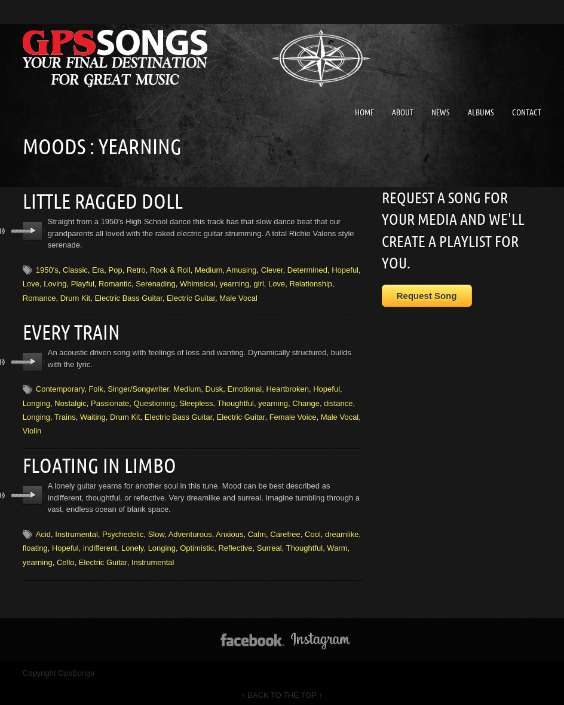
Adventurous (190, 529)
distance (338, 399)
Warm (337, 543)
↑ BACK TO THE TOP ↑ (282, 689)
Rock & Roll (170, 268)
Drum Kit (75, 296)
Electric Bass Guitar (128, 296)
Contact (526, 112)
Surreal (269, 543)
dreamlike (341, 529)
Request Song (427, 296)
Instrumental (76, 529)
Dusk (214, 386)
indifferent (100, 543)
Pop (115, 268)
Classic (75, 268)
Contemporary (60, 386)
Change (306, 399)
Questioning (154, 399)
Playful (82, 281)
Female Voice (293, 414)
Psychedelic (122, 529)
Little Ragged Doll (101, 200)
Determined (307, 268)
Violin (32, 427)
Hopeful (345, 268)
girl (258, 281)
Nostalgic (70, 399)
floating (35, 543)
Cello (66, 557)
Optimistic (197, 543)
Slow (156, 529)
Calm (257, 529)
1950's (47, 268)
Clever (272, 268)
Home (364, 112)
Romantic (115, 281)
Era (98, 268)
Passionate (110, 399)
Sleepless (196, 399)
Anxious (229, 529)
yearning (234, 281)
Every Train (70, 329)
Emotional (244, 386)
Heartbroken (287, 386)
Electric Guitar (191, 296)
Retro (136, 268)
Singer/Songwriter (138, 386)
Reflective (235, 543)
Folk (95, 386)
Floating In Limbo (97, 461)
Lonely (132, 543)
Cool (313, 529)
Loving (55, 281)
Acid (43, 529)
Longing (36, 399)
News (440, 112)
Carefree (285, 529)
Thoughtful (235, 399)
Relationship (311, 281)
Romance (39, 296)
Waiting (93, 414)
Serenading (156, 281)
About (402, 112)
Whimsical (197, 281)
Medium (208, 268)
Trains (65, 414)
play (32, 230)
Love (31, 281)
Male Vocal (238, 296)
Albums (481, 112)
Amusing (241, 268)
